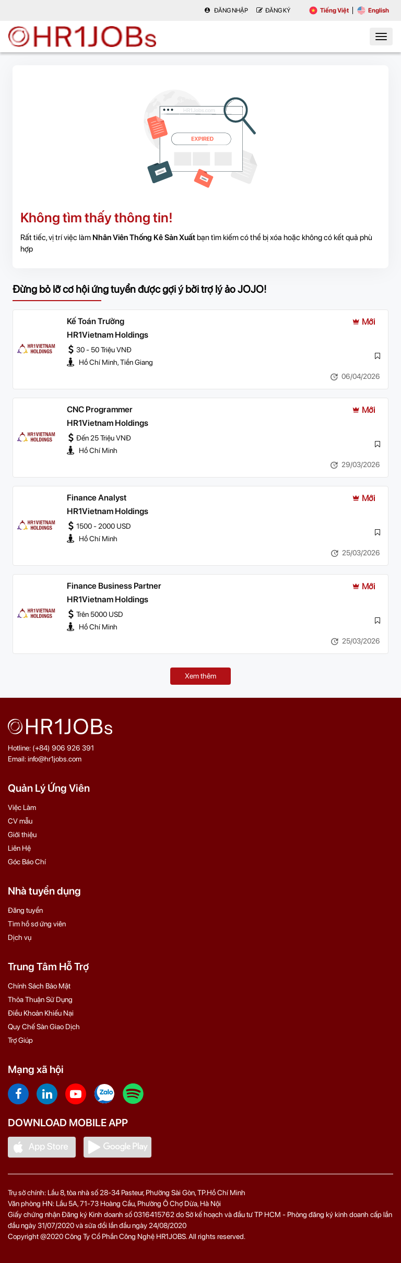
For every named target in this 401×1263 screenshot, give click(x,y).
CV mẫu (20, 821)
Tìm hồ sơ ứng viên (37, 924)
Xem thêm (200, 676)
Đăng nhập (226, 10)
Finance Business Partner (114, 586)
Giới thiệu (22, 834)
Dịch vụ (19, 937)
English (373, 10)
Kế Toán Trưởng (95, 321)
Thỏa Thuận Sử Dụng (40, 999)
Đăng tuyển (25, 910)
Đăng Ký (273, 10)
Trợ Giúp (20, 1040)
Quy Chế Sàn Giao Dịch (44, 1026)
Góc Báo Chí (27, 861)
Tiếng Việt (329, 10)
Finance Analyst (96, 498)
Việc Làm (22, 807)
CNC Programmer (100, 409)
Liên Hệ (19, 848)
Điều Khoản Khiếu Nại (41, 1013)
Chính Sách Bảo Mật (39, 986)
